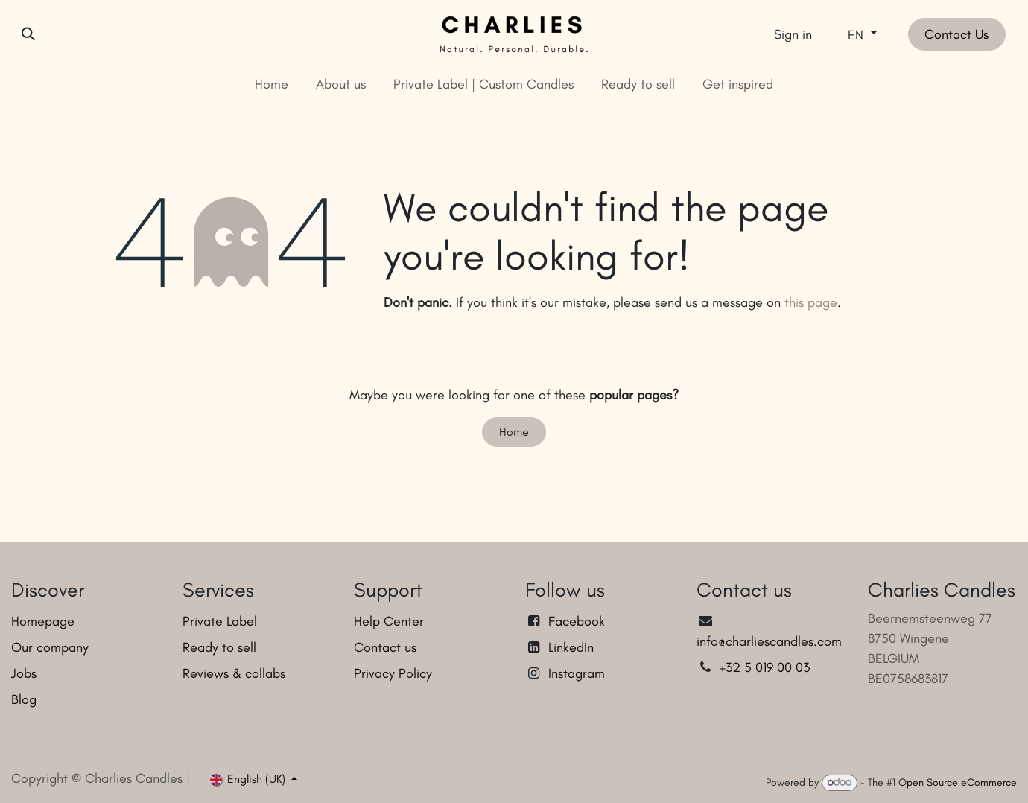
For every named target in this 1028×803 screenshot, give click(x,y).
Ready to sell (219, 647)
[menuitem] (271, 85)
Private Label (220, 621)
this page (810, 302)
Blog (24, 699)
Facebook (576, 621)
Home (514, 432)
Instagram (576, 673)
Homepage (42, 621)
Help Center (389, 621)
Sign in (793, 34)
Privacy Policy (393, 673)
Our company (50, 647)
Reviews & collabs (234, 673)
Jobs (24, 673)
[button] (28, 34)
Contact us (385, 647)
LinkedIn (571, 647)
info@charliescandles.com (769, 641)
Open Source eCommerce (957, 782)
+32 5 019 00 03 (766, 667)
